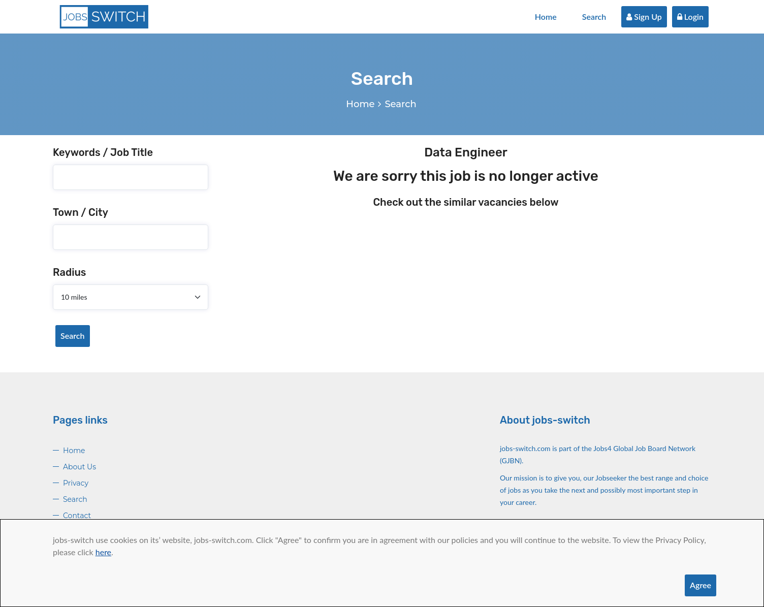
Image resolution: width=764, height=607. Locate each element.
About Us (79, 466)
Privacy (75, 483)
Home (546, 16)
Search (594, 16)
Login (690, 16)
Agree (700, 585)
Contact (77, 515)
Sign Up (644, 16)
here (103, 552)
